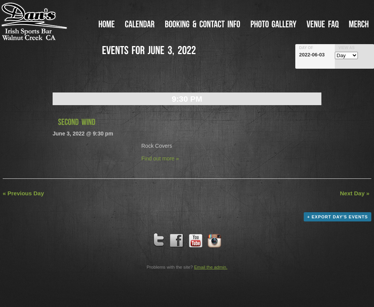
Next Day (354, 193)
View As (347, 48)
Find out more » (160, 158)
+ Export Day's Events (337, 217)
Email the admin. (210, 266)
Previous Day (23, 193)
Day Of (306, 48)
